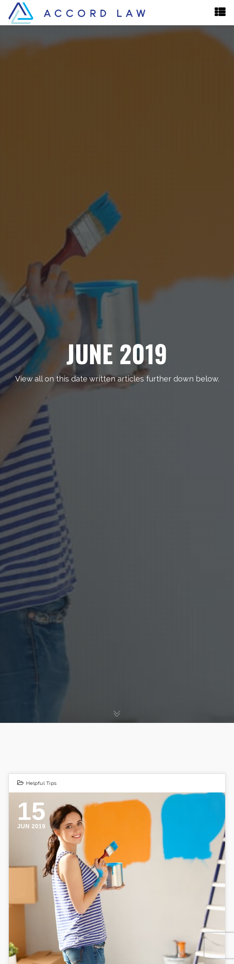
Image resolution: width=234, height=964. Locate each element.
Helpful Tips (41, 783)
